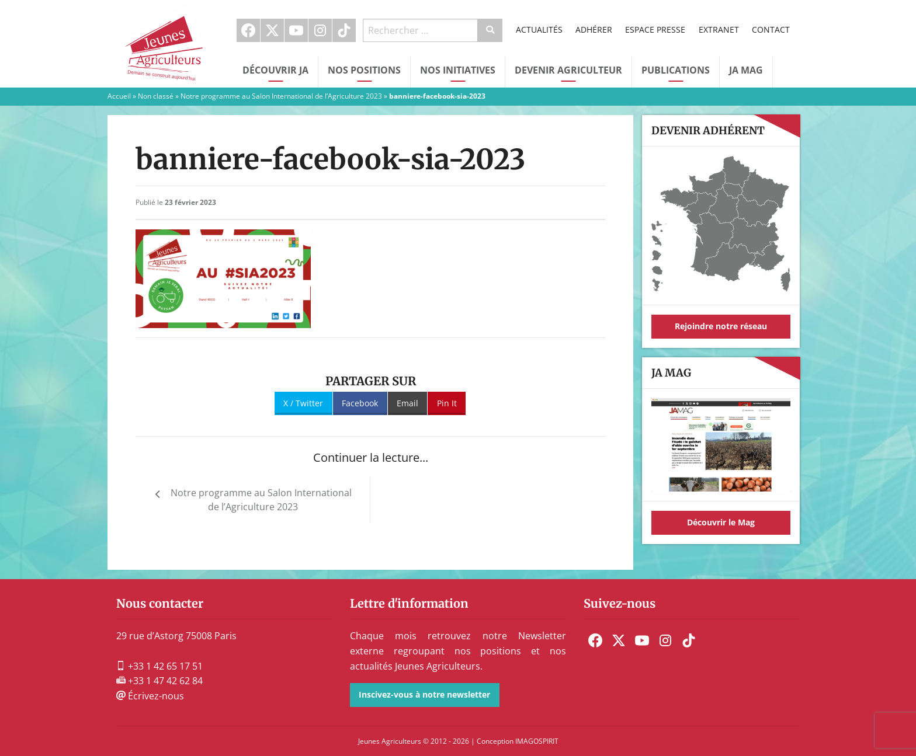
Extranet (719, 29)
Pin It (447, 403)
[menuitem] (249, 30)
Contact (771, 29)
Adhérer (593, 29)
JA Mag (746, 70)
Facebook (248, 30)
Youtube (296, 30)
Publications (675, 70)
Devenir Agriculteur (568, 70)
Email (407, 403)
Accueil (119, 96)
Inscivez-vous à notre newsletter (424, 694)
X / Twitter (303, 403)
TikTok (344, 30)
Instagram (320, 30)
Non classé (156, 96)
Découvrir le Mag (721, 522)
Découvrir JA (275, 70)
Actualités (539, 29)
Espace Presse (655, 29)
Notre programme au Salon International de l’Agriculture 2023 (281, 96)
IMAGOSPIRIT (536, 741)
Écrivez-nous (150, 695)
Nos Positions (364, 70)
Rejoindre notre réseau (721, 326)
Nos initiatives (457, 70)
